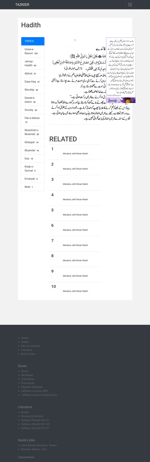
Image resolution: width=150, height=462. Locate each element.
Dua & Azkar (28, 353)
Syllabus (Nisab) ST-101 (35, 428)
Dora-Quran (27, 383)
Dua (29, 158)
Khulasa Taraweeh (32, 387)
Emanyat (31, 178)
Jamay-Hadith (31, 63)
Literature (26, 349)
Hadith (25, 342)
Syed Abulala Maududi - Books (39, 445)
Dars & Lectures (30, 345)
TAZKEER (22, 5)
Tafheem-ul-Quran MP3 (34, 391)
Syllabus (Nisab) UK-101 (35, 420)
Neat (29, 187)
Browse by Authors (32, 416)
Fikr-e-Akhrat (32, 120)
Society (31, 110)
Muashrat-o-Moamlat (32, 132)
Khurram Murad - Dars (34, 449)
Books (25, 412)
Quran (24, 338)
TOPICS (29, 41)
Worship (32, 89)
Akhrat (31, 73)
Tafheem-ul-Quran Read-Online (39, 395)
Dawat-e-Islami (30, 100)
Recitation (27, 375)
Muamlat (32, 150)
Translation (27, 379)
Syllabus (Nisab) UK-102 (35, 424)
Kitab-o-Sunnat (30, 168)
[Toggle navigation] (130, 4)
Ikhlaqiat (32, 142)
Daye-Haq (33, 81)
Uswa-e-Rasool (31, 51)
